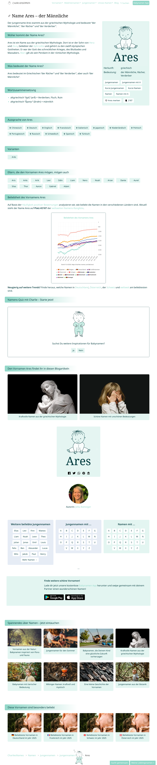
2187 (128, 100)
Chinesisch (15, 127)
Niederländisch (117, 127)
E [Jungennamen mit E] (83, 530)
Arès (14, 157)
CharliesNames (16, 755)
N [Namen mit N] (143, 536)
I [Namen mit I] (114, 536)
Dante (123, 180)
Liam (72, 180)
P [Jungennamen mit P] (66, 542)
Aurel (136, 180)
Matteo (42, 530)
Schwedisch (51, 133)
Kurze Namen (134, 88)
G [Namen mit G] (142, 530)
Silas (14, 186)
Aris (13, 180)
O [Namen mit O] (109, 542)
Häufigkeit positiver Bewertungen (40, 204)
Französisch (64, 127)
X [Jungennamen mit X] (77, 548)
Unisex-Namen (105, 3)
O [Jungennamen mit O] (61, 542)
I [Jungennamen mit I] (66, 536)
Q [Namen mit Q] (120, 542)
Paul (34, 554)
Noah (97, 180)
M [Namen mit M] (137, 536)
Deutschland (82, 287)
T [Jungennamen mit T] (89, 542)
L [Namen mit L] (131, 536)
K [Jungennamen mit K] (77, 536)
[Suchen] (126, 3)
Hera (91, 42)
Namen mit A (122, 94)
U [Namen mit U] (142, 542)
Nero (85, 180)
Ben (22, 548)
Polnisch (136, 127)
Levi (48, 180)
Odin (60, 180)
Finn (33, 530)
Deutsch (32, 127)
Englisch (47, 127)
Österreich (95, 287)
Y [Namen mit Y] (131, 548)
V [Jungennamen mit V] (66, 548)
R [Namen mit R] (125, 542)
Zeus (15, 46)
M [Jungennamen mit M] (89, 536)
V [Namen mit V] (114, 548)
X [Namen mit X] (125, 548)
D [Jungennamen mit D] (77, 530)
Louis (43, 542)
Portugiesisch (16, 133)
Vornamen (57, 3)
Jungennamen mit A (131, 82)
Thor (26, 186)
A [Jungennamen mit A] (60, 530)
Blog (116, 3)
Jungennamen (88, 3)
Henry (43, 554)
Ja (73, 350)
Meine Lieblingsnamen (142, 762)
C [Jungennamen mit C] (72, 530)
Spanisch (68, 133)
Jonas (25, 542)
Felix (14, 548)
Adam (66, 186)
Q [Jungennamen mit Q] (72, 542)
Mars (23, 52)
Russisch (34, 133)
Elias (16, 530)
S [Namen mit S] (131, 542)
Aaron (39, 186)
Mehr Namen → (29, 559)
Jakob (25, 554)
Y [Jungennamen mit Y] (83, 548)
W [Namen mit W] (120, 548)
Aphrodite (38, 46)
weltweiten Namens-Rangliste (68, 208)
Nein (81, 350)
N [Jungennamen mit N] (95, 536)
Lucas (45, 548)
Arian (110, 180)
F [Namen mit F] (137, 530)
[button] (60, 449)
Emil (34, 542)
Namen (108, 94)
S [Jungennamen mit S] (83, 542)
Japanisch (98, 127)
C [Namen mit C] (120, 530)
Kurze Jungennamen (114, 88)
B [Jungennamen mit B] (66, 530)
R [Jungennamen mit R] (77, 542)
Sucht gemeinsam (119, 762)
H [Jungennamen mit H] (60, 536)
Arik (37, 180)
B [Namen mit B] (114, 530)
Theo (43, 536)
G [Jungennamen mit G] (95, 530)
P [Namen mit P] (114, 542)
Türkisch (84, 133)
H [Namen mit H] (108, 536)
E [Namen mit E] (131, 530)
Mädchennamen (71, 3)
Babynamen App (141, 3)
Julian (16, 542)
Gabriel (52, 186)
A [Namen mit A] (108, 530)
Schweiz (111, 287)
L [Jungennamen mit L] (83, 536)
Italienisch (82, 127)
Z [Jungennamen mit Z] (89, 548)
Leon (34, 536)
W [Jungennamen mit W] (72, 548)
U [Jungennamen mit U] (95, 542)
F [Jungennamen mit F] (89, 530)
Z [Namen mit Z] (137, 548)
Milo (16, 554)
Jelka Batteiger (83, 506)
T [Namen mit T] (137, 542)
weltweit (124, 287)
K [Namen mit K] (125, 536)
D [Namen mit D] (125, 530)
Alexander (33, 548)
